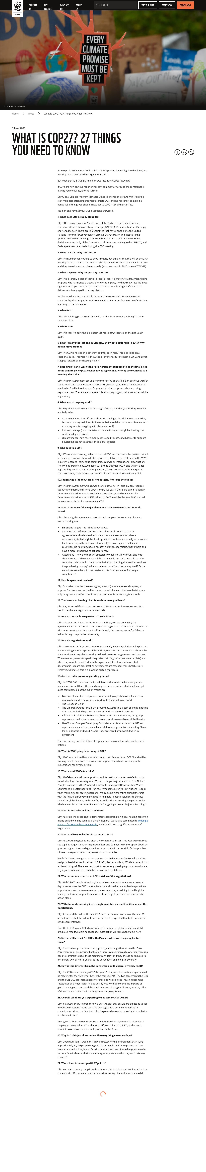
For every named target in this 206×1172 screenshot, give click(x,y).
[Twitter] (191, 152)
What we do (64, 7)
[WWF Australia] (17, 9)
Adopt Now (167, 5)
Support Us (33, 7)
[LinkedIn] (184, 152)
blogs (31, 113)
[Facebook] (177, 152)
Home (15, 113)
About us (79, 7)
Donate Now (185, 5)
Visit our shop (147, 5)
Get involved (48, 7)
